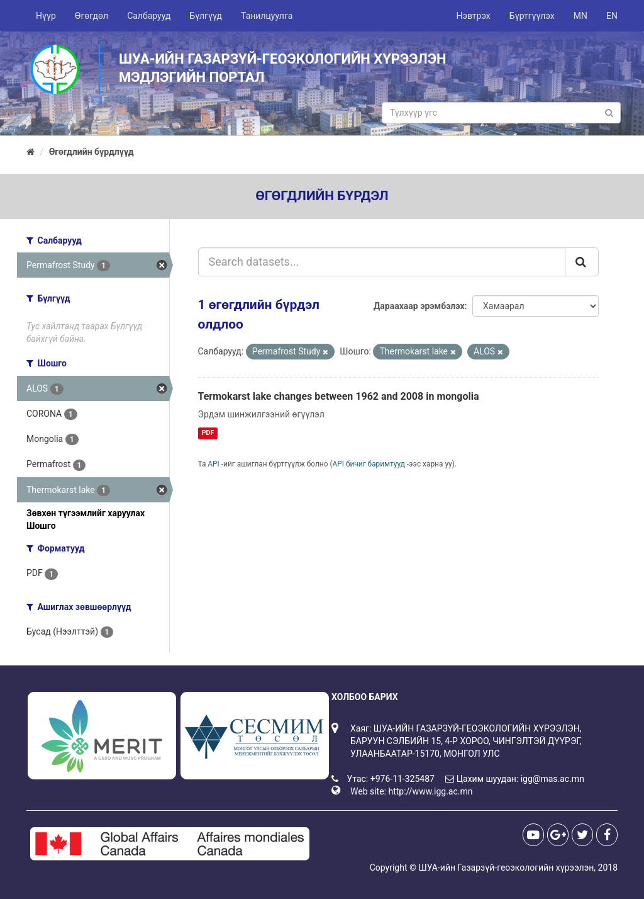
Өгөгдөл (91, 16)
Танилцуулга (266, 16)
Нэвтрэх (473, 16)
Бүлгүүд (205, 16)
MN (580, 16)
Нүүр (46, 16)
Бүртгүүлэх (532, 16)
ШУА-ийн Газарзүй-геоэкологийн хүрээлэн (506, 867)
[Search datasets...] (382, 261)
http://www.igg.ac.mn (430, 791)
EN (612, 16)
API (213, 464)
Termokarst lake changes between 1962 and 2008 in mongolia (338, 396)
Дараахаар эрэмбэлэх (419, 306)
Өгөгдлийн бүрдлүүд (91, 152)
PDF (208, 433)
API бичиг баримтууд (369, 464)
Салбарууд (148, 16)
